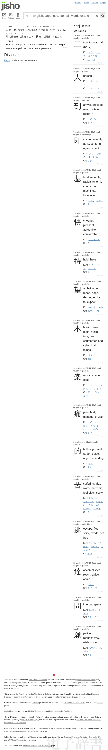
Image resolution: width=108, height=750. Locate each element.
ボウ (89, 310)
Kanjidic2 (28, 694)
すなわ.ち (93, 157)
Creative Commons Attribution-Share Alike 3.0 (22, 731)
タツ (89, 588)
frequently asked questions (74, 682)
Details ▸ (100, 63)
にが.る (97, 508)
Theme (95, 3)
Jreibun (100, 702)
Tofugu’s (37, 711)
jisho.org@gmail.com (18, 682)
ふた (90, 52)
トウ (89, 122)
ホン (89, 358)
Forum (78, 3)
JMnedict (36, 694)
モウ (97, 310)
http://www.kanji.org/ (29, 720)
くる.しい (93, 498)
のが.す (94, 546)
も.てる (92, 268)
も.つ (91, 264)
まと (90, 463)
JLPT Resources (44, 745)
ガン (89, 654)
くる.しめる (94, 505)
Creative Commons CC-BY (74, 702)
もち (101, 307)
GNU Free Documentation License (21, 740)
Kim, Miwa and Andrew (38, 680)
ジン (89, 88)
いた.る (92, 119)
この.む (97, 388)
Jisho (10, 6)
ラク (97, 392)
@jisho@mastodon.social (85, 680)
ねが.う (92, 647)
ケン (97, 616)
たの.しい (93, 385)
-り (97, 81)
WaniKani (67, 711)
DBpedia (32, 737)
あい (85, 613)
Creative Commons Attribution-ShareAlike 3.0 (82, 737)
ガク (89, 392)
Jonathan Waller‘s (30, 745)
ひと (90, 81)
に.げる (92, 543)
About (86, 3)
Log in (103, 3)
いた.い (92, 422)
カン (89, 616)
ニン (97, 88)
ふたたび (92, 55)
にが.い (87, 508)
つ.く (91, 153)
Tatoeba (64, 47)
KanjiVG (44, 728)
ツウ (89, 432)
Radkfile (47, 694)
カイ (89, 243)
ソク (89, 160)
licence (81, 697)
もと (90, 200)
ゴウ (85, 395)
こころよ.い (94, 239)
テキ (89, 467)
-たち (91, 584)
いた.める (93, 429)
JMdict (21, 694)
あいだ (91, 609)
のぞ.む (92, 307)
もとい (99, 200)
